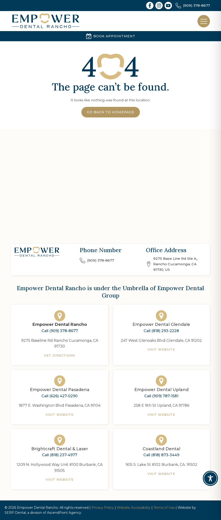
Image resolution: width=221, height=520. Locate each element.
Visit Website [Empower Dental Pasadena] (60, 414)
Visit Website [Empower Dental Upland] (161, 414)
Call (59, 331)
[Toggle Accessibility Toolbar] (210, 478)
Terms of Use (164, 507)
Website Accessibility (133, 507)
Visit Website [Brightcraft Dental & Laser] (60, 479)
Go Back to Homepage (110, 112)
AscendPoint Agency (64, 513)
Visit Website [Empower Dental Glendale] (161, 349)
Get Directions (59, 355)
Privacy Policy (102, 507)
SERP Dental (15, 513)
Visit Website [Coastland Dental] (161, 474)
